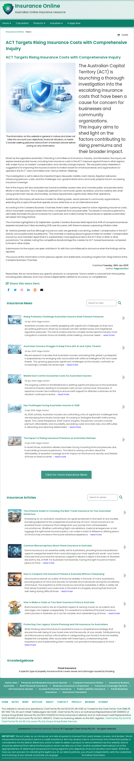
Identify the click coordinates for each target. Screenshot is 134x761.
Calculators (22, 23)
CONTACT (62, 701)
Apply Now (74, 23)
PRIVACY (76, 701)
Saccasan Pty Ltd (35, 721)
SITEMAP (103, 701)
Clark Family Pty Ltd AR (13, 721)
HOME (5, 701)
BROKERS (90, 701)
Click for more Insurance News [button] (66, 475)
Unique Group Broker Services (61, 721)
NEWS (25, 701)
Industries (55, 23)
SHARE (123, 34)
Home (5, 23)
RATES (15, 701)
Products (38, 23)
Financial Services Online (45, 728)
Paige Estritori (121, 268)
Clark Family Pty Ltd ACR (118, 718)
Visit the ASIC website (70, 755)
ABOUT (50, 701)
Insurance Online (15, 31)
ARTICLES (37, 701)
